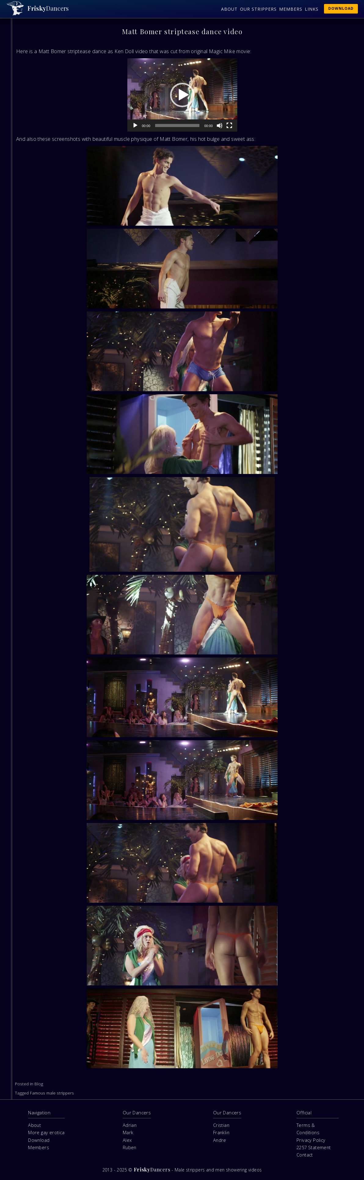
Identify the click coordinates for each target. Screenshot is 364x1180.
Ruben (129, 1147)
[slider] (177, 125)
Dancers (48, 8)
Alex (127, 1140)
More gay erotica (46, 1132)
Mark (128, 1132)
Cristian (221, 1125)
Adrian (129, 1125)
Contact (305, 1155)
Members (290, 9)
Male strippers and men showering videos (218, 1170)
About (229, 9)
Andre (219, 1140)
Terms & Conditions (308, 1128)
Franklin (221, 1132)
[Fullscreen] (229, 125)
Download (341, 8)
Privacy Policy (311, 1140)
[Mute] (220, 125)
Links (311, 9)
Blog (39, 1084)
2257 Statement (314, 1147)
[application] (182, 95)
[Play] (135, 125)
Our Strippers (258, 9)
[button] (182, 95)
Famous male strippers (52, 1093)
